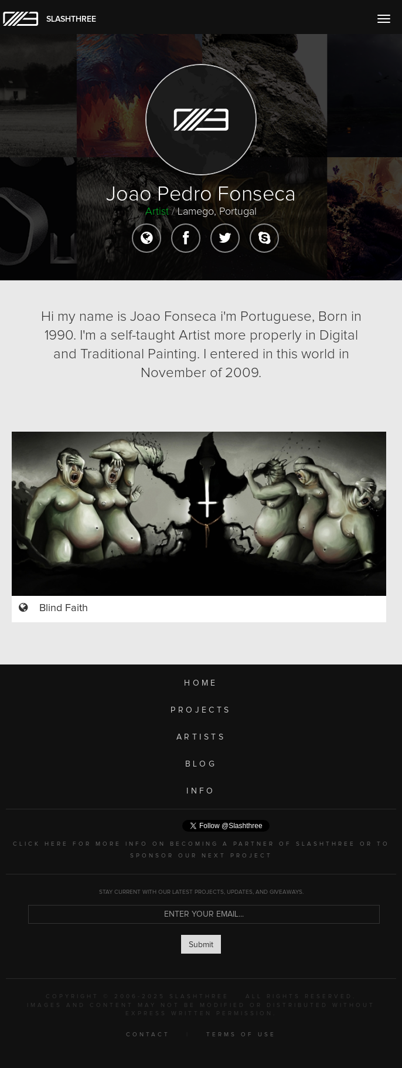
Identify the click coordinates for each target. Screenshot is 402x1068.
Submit (201, 945)
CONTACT (148, 1035)
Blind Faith (63, 608)
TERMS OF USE (241, 1035)
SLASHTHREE (71, 19)
